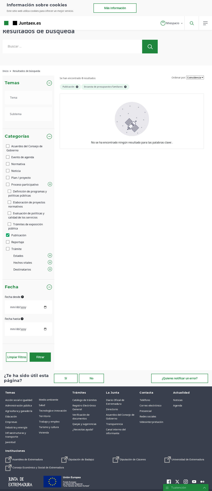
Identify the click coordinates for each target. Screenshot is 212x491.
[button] (171, 23)
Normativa (16, 164)
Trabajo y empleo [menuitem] (49, 421)
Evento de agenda (20, 157)
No (91, 378)
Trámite (14, 249)
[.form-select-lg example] (28, 97)
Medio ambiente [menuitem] (48, 399)
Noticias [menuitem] (177, 400)
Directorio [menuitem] (112, 409)
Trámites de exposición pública (25, 226)
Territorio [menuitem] (45, 416)
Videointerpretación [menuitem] (151, 422)
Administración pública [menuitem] (18, 405)
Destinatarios (22, 269)
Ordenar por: (179, 77)
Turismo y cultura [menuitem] (49, 427)
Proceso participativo (23, 184)
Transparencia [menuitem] (114, 424)
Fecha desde (14, 297)
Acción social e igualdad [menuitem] (18, 400)
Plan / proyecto (19, 178)
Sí (66, 378)
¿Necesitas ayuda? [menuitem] (82, 429)
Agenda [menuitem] (177, 405)
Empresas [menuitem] (11, 422)
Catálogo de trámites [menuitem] (84, 400)
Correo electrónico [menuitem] (150, 405)
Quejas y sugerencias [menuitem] (84, 424)
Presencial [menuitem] (146, 411)
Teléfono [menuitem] (145, 400)
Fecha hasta (14, 319)
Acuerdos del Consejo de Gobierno (24, 148)
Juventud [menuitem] (10, 442)
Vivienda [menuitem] (44, 432)
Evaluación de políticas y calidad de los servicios (26, 215)
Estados (18, 256)
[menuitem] (24, 459)
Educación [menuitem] (11, 416)
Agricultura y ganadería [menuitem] (18, 411)
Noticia (14, 171)
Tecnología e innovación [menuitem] (53, 410)
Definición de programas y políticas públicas (27, 193)
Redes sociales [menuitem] (148, 416)
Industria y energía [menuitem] (16, 427)
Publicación (16, 235)
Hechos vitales (22, 263)
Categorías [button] (17, 136)
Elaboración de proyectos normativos (26, 204)
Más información (115, 8)
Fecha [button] (11, 287)
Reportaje (15, 242)
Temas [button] (12, 83)
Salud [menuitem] (42, 405)
